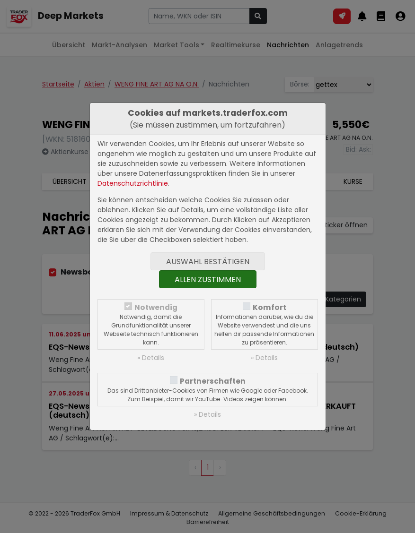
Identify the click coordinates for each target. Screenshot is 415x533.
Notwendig (155, 307)
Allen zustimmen (208, 279)
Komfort (269, 307)
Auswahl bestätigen (207, 261)
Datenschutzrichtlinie (132, 183)
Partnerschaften (213, 381)
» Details (150, 357)
